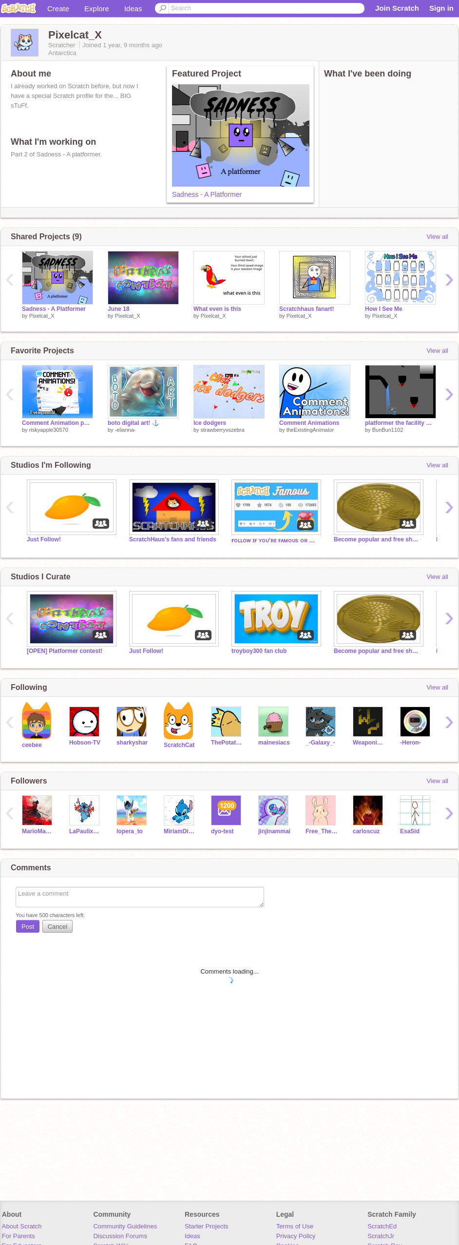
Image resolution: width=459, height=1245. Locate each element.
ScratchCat (179, 745)
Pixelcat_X (42, 316)
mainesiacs (274, 742)
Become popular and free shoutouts (377, 539)
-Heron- (410, 742)
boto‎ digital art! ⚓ (133, 423)
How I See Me (383, 309)
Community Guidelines (125, 1226)
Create (58, 8)
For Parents (18, 1236)
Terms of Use (295, 1226)
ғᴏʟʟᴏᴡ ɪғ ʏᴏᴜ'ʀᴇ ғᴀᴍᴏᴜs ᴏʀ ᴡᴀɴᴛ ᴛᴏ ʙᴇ (275, 540)
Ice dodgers (209, 423)
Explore (96, 8)
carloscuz (366, 831)
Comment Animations (309, 423)
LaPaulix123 (85, 831)
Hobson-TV (84, 742)
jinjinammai (274, 831)
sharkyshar (132, 742)
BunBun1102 (387, 430)
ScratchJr (380, 1236)
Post (27, 926)
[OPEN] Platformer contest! (64, 651)
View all (437, 236)
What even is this (217, 309)
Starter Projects (207, 1226)
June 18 (119, 309)
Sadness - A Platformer (207, 194)
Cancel (57, 926)
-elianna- (125, 430)
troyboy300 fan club (259, 651)
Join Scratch (397, 8)
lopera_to (129, 831)
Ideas (133, 8)
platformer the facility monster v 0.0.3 (400, 423)
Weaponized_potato (369, 742)
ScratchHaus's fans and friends (172, 539)
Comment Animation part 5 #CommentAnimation (57, 423)
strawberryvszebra (223, 430)
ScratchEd (382, 1226)
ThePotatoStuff (227, 742)
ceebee (32, 745)
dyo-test (222, 831)
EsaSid (410, 831)
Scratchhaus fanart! (306, 309)
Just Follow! (44, 539)
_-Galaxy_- (320, 742)
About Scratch (22, 1226)
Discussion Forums (120, 1236)
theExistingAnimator (310, 430)
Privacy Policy (296, 1236)
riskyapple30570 (48, 430)
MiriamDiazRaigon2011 (180, 831)
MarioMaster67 (38, 831)
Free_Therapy (322, 831)
